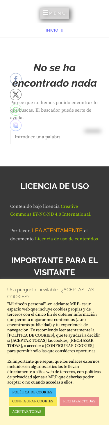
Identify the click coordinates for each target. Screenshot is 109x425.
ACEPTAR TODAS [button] (26, 411)
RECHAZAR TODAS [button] (79, 401)
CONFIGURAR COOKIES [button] (32, 401)
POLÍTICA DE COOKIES (32, 392)
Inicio (53, 30)
